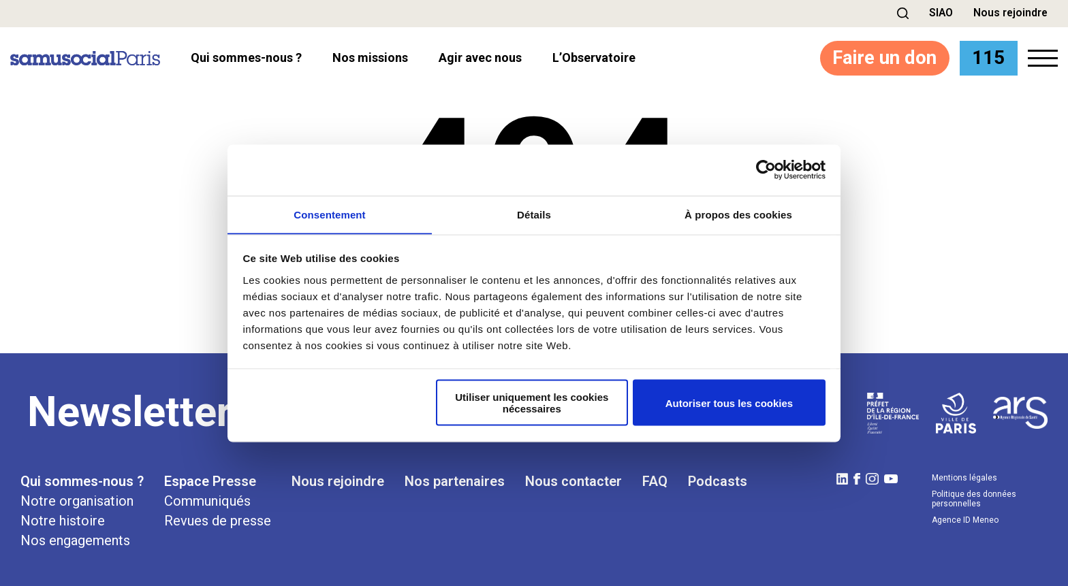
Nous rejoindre (1010, 12)
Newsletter (129, 411)
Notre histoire (62, 520)
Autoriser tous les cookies (729, 403)
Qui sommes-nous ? (82, 481)
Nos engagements (75, 540)
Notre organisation (77, 501)
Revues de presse (217, 520)
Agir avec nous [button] (480, 58)
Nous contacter (573, 481)
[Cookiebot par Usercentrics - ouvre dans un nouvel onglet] (766, 169)
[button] (901, 13)
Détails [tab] (534, 214)
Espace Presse (210, 481)
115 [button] (987, 57)
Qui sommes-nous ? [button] (246, 58)
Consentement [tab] (329, 214)
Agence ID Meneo (965, 520)
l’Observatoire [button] (593, 58)
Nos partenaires (455, 481)
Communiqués (207, 501)
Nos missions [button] (370, 58)
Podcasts (717, 481)
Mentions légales (964, 478)
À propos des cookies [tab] (738, 214)
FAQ (655, 481)
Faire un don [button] (881, 57)
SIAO (939, 12)
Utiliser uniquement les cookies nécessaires (531, 402)
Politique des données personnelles (974, 498)
